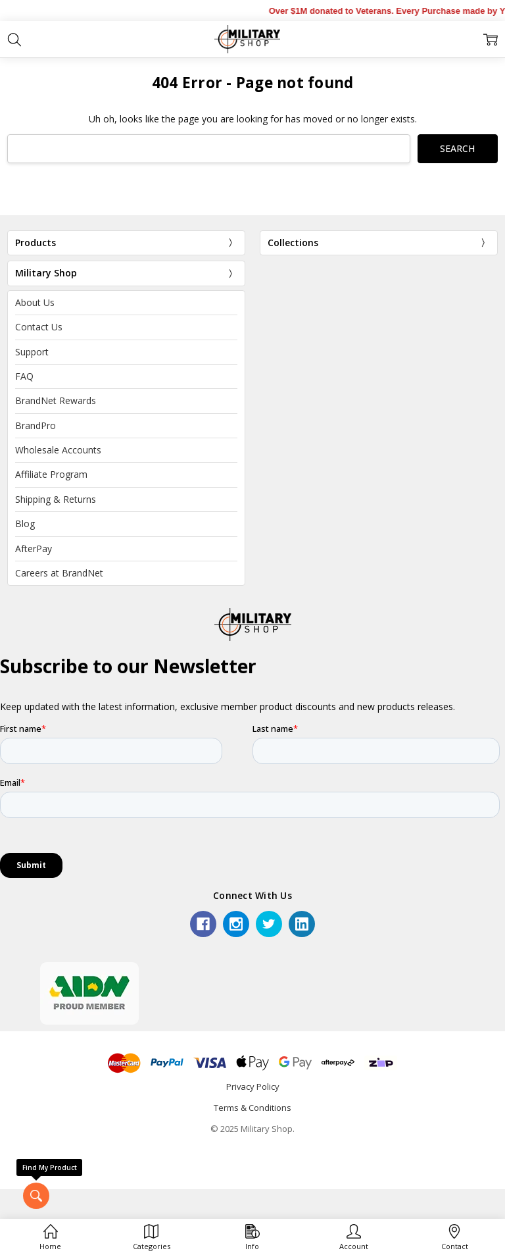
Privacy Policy (252, 1086)
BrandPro (35, 425)
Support (32, 352)
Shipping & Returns (55, 499)
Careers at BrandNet (59, 573)
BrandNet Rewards (55, 400)
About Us (35, 302)
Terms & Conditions (252, 1108)
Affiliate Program (51, 474)
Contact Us (38, 326)
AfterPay (33, 548)
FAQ (24, 376)
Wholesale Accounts (58, 450)
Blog (25, 523)
